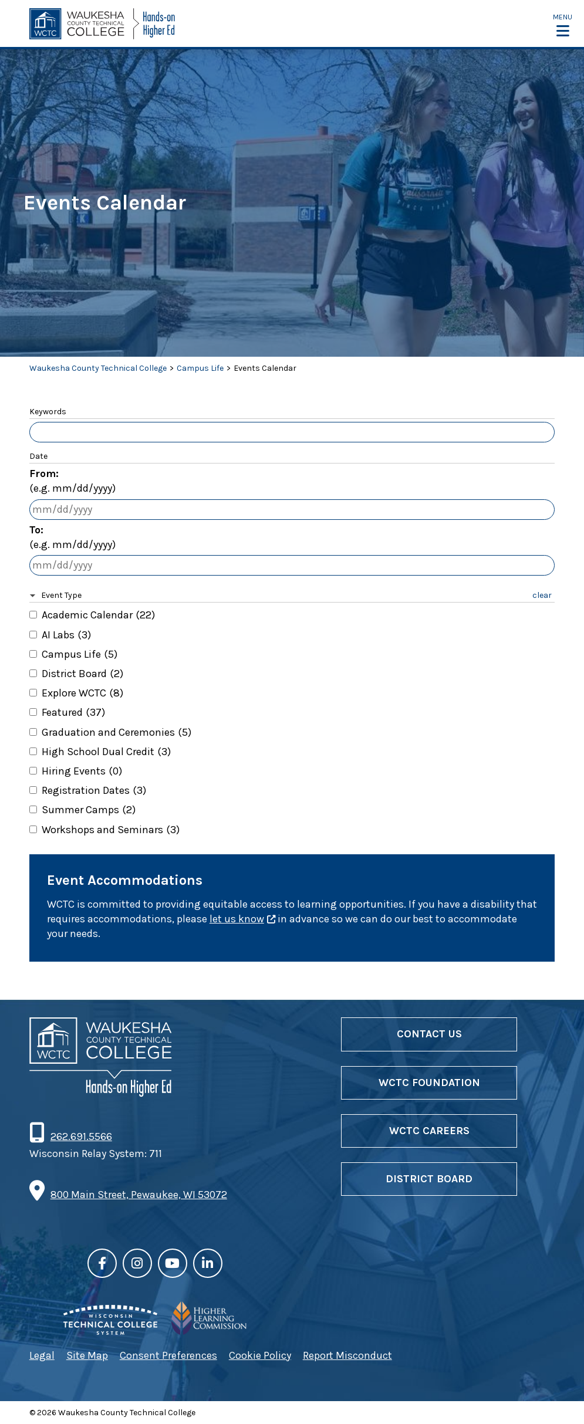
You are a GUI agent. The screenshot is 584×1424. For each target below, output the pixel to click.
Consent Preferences (168, 1355)
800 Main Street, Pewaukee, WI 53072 (138, 1194)
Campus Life (200, 368)
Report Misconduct (347, 1355)
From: (72, 481)
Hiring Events (82, 771)
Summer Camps (89, 809)
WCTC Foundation (429, 1082)
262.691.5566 (81, 1136)
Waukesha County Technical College (98, 368)
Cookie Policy (260, 1355)
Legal (42, 1355)
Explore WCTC (82, 692)
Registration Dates (94, 790)
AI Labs (66, 634)
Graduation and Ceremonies (116, 732)
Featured (73, 712)
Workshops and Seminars (111, 829)
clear (542, 595)
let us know (237, 918)
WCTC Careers (429, 1130)
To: (72, 537)
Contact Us (429, 1033)
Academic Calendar (98, 614)
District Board (82, 673)
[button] (562, 24)
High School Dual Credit (106, 751)
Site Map (87, 1355)
